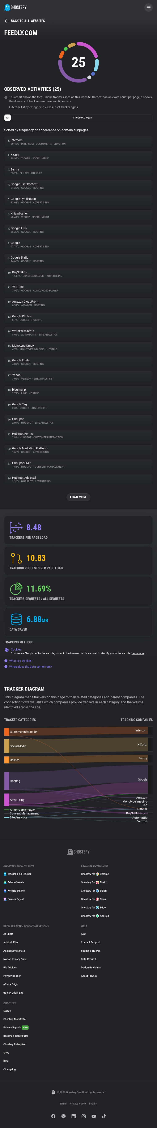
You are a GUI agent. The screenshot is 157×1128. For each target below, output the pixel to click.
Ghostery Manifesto (14, 1019)
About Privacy (89, 975)
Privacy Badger (12, 975)
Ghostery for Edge (93, 907)
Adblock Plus (10, 942)
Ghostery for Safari (94, 891)
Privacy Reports (16, 1027)
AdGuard (8, 934)
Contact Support (90, 942)
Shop (6, 1052)
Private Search (13, 882)
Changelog (9, 1069)
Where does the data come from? (28, 666)
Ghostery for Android (95, 916)
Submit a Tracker (90, 950)
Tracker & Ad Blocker (17, 874)
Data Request (88, 959)
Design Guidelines (91, 967)
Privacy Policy (78, 1103)
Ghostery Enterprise (14, 1044)
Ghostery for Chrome (95, 874)
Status (7, 1010)
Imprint (93, 1103)
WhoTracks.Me (14, 891)
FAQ (83, 934)
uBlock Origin (10, 984)
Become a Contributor (15, 1035)
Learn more (139, 653)
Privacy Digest (13, 899)
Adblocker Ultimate (14, 950)
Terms (63, 1103)
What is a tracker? (18, 660)
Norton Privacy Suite (15, 959)
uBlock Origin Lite (13, 992)
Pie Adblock (10, 967)
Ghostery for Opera (94, 899)
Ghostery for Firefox (94, 882)
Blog (6, 1061)
